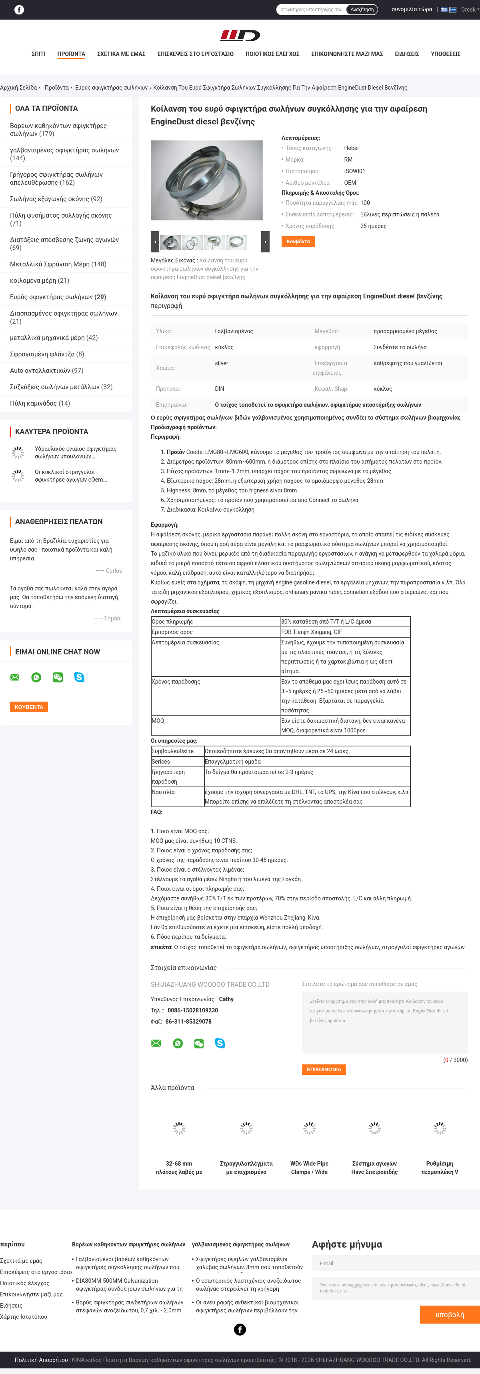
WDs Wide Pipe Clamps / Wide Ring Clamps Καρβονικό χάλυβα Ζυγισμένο (309, 1168)
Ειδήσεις (407, 54)
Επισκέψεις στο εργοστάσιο (196, 54)
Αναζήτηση (362, 9)
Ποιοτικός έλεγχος (273, 54)
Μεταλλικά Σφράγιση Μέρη (50, 264)
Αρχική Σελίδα (18, 87)
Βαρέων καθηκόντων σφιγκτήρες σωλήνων (128, 1244)
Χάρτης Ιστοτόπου (23, 1317)
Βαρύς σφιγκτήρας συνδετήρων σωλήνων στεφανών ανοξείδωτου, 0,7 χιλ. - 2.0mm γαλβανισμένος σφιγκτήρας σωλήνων (130, 1307)
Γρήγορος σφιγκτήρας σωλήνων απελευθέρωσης (56, 178)
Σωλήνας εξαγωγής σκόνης (49, 199)
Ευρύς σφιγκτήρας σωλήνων (111, 87)
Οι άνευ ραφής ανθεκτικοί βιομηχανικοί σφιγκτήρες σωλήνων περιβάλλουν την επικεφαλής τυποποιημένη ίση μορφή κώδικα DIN (247, 1307)
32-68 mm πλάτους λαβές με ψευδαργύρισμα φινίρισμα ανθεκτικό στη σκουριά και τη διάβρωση (179, 1168)
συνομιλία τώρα (412, 9)
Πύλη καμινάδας (33, 403)
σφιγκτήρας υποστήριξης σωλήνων (334, 947)
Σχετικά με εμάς (121, 54)
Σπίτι (39, 54)
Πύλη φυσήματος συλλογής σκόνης (61, 215)
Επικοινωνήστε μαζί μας (347, 54)
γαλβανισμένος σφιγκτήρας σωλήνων (64, 150)
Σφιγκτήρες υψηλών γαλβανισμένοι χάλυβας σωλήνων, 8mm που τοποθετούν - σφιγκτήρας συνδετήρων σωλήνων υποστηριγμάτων (249, 1264)
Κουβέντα (298, 241)
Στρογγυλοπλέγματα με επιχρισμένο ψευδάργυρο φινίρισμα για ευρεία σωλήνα (246, 1168)
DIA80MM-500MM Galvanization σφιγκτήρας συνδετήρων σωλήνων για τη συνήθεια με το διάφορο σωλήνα (129, 1286)
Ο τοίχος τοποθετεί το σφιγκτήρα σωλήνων (230, 947)
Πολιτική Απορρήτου (41, 1360)
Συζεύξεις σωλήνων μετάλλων (55, 387)
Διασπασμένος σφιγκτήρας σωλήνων (63, 313)
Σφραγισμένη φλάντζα (42, 354)
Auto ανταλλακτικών (40, 370)
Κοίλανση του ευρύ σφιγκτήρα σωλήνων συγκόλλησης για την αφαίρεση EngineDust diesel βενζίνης (204, 268)
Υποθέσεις (446, 54)
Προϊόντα (72, 54)
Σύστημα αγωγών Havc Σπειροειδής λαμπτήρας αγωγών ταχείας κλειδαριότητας (375, 1168)
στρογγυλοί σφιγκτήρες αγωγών (423, 947)
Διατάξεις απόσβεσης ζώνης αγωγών (64, 240)
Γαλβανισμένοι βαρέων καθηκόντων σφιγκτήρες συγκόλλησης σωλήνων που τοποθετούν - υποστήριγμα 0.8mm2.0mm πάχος (129, 1264)
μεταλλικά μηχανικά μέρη (47, 338)
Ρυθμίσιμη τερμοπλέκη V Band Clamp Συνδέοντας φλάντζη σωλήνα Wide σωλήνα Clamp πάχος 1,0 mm (439, 1168)
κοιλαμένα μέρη (33, 280)
